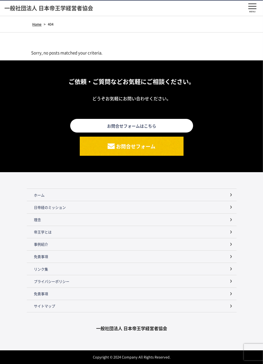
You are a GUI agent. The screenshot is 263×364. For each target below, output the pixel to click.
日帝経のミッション (50, 207)
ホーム (39, 195)
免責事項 (41, 256)
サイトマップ (44, 306)
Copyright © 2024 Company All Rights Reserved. (131, 357)
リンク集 (41, 269)
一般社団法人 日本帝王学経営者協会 (48, 8)
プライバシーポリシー (51, 281)
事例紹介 (41, 244)
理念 (37, 219)
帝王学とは (43, 231)
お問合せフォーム (135, 146)
